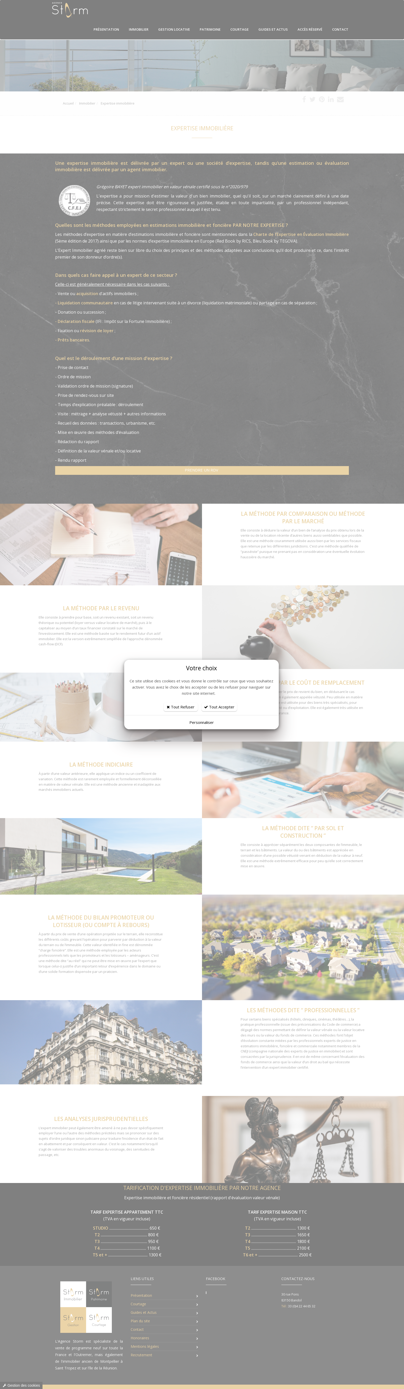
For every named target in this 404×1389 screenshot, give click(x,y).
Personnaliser (201, 722)
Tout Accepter (219, 706)
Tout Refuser (181, 706)
